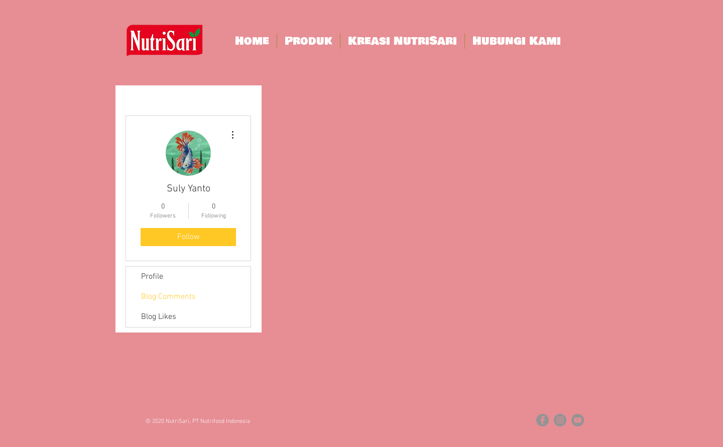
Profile (152, 277)
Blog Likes (158, 317)
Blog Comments (168, 297)
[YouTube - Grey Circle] (577, 420)
